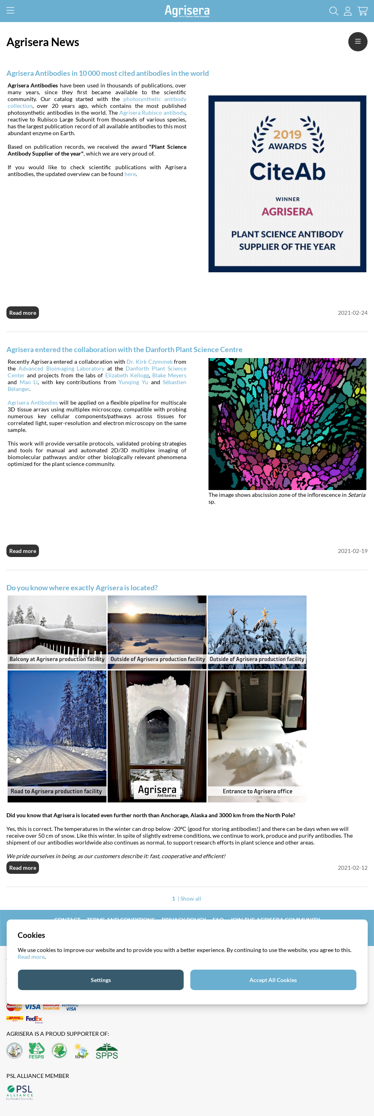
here (130, 173)
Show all (190, 898)
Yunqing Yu (133, 382)
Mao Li (29, 382)
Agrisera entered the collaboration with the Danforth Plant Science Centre (124, 349)
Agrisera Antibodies (33, 402)
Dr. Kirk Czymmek (149, 361)
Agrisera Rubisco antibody (152, 112)
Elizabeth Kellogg (127, 375)
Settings (101, 979)
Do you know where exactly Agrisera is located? (82, 587)
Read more (22, 312)
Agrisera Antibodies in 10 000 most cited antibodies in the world (107, 73)
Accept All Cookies (273, 979)
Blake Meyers (169, 375)
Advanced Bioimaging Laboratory (61, 368)
